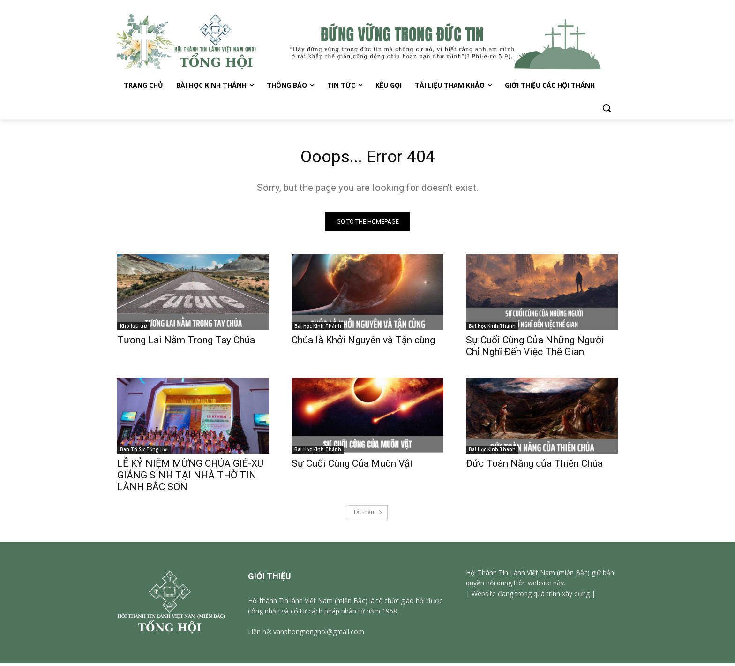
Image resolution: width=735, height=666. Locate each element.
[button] (606, 108)
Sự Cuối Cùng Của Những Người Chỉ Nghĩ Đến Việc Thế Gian (535, 348)
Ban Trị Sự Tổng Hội (144, 452)
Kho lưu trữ (133, 328)
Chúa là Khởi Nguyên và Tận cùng (363, 342)
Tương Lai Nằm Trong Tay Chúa (186, 342)
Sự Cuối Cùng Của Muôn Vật (352, 466)
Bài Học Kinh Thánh (317, 328)
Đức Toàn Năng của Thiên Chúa (534, 466)
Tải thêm (367, 515)
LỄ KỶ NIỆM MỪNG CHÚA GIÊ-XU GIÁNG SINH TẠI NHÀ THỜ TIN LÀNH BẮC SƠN (190, 478)
